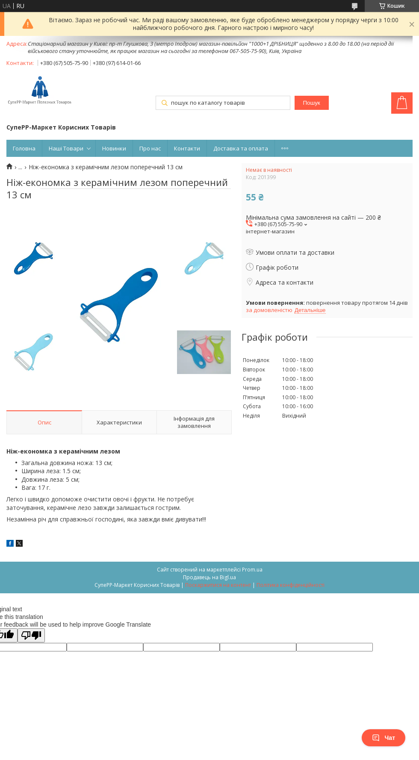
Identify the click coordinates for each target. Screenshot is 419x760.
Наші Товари (66, 148)
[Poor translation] (31, 635)
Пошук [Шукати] (311, 103)
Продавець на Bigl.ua (209, 577)
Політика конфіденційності (291, 585)
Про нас (150, 148)
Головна (24, 148)
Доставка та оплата (240, 148)
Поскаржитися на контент (218, 585)
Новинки (114, 148)
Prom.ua (252, 569)
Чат (383, 738)
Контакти (187, 148)
